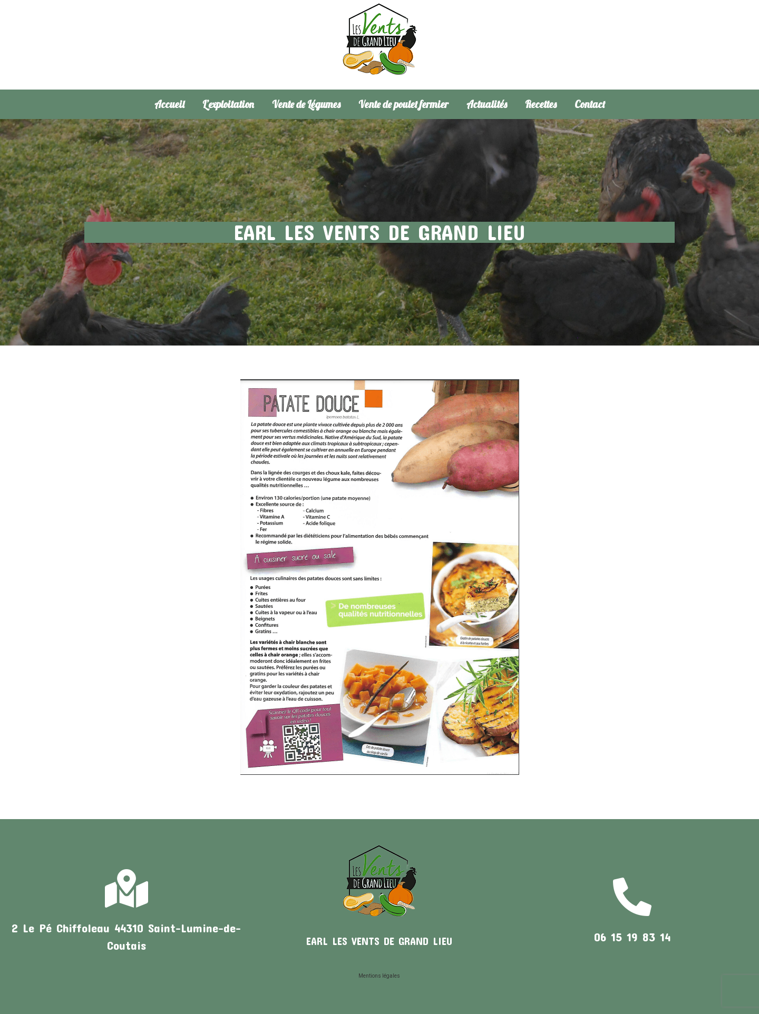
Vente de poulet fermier (403, 104)
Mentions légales (379, 976)
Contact (590, 104)
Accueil (169, 104)
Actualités (486, 104)
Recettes (541, 104)
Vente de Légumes (306, 104)
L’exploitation (228, 104)
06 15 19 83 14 (632, 936)
